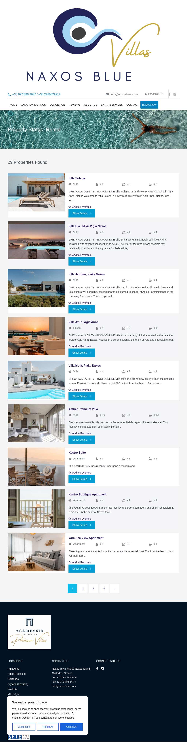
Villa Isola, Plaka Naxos (84, 365)
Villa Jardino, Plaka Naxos (86, 274)
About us (90, 104)
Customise (24, 726)
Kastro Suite (77, 452)
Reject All (48, 726)
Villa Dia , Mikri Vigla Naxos (87, 226)
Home (13, 104)
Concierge (57, 104)
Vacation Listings (33, 104)
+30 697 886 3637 (67, 677)
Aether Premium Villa (83, 409)
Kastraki (12, 689)
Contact (132, 104)
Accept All (71, 726)
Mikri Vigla (13, 694)
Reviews (75, 104)
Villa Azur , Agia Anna (83, 322)
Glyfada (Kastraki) (18, 684)
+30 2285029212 (66, 681)
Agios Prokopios (17, 673)
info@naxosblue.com (122, 94)
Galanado (13, 678)
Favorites (153, 94)
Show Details (81, 213)
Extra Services (112, 104)
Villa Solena (76, 178)
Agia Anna (13, 668)
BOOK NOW (149, 104)
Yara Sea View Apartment (85, 538)
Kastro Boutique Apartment (87, 494)
